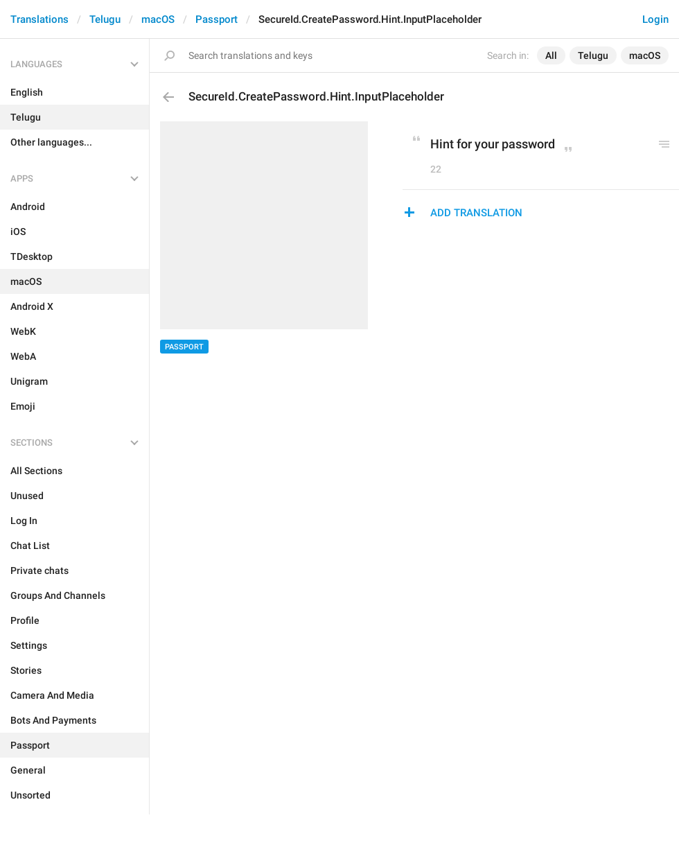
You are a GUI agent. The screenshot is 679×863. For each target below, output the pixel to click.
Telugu (105, 19)
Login (655, 19)
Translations (39, 19)
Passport (216, 19)
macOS (158, 19)
